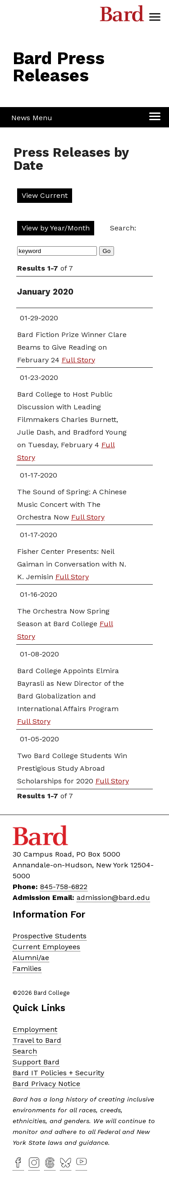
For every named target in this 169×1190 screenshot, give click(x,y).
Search (25, 1051)
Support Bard (36, 1062)
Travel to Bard (37, 1040)
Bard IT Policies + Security (58, 1072)
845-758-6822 (63, 886)
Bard (122, 16)
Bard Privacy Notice (46, 1083)
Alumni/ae (31, 957)
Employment (35, 1029)
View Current (45, 195)
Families (27, 968)
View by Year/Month (56, 228)
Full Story (78, 360)
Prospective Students (50, 936)
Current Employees (46, 946)
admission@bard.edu (113, 897)
